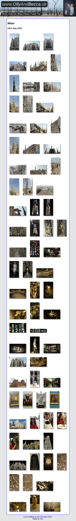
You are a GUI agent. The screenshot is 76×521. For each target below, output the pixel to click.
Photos (26, 14)
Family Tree (36, 14)
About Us (12, 14)
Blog (20, 14)
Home (4, 14)
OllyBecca (24, 4)
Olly (41, 519)
